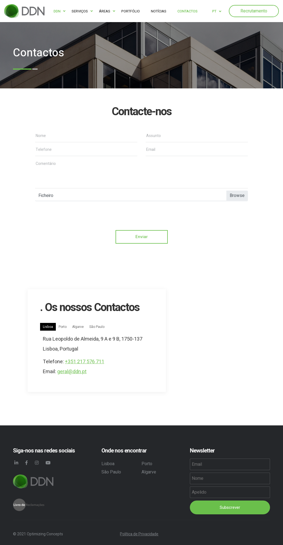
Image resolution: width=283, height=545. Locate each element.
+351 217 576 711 (84, 362)
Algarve (78, 327)
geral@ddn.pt (72, 372)
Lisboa (48, 327)
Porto (63, 327)
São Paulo (96, 327)
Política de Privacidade (139, 534)
